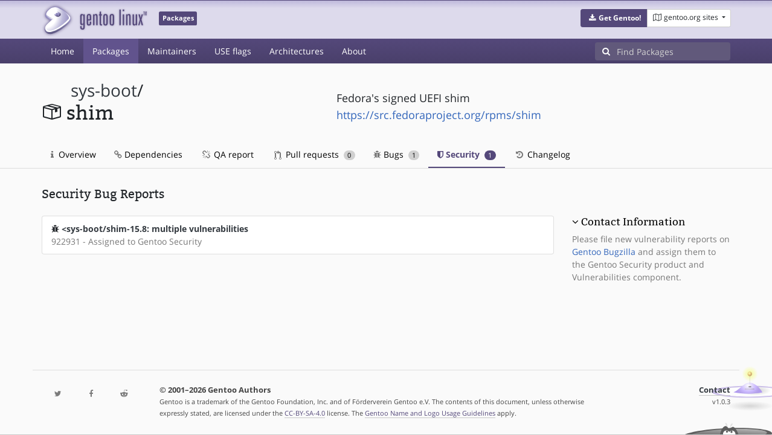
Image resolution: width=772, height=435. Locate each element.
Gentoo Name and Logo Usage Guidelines (430, 412)
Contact (714, 390)
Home (62, 51)
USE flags (232, 51)
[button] (614, 18)
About (354, 51)
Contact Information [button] (633, 222)
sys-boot (104, 90)
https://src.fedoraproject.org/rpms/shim (438, 115)
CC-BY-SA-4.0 (305, 412)
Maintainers (171, 51)
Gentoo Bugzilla (603, 251)
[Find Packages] (673, 51)
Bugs (396, 154)
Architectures (296, 51)
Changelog (542, 154)
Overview (73, 154)
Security (466, 154)
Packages (110, 51)
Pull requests (314, 154)
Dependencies (148, 154)
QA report (227, 154)
